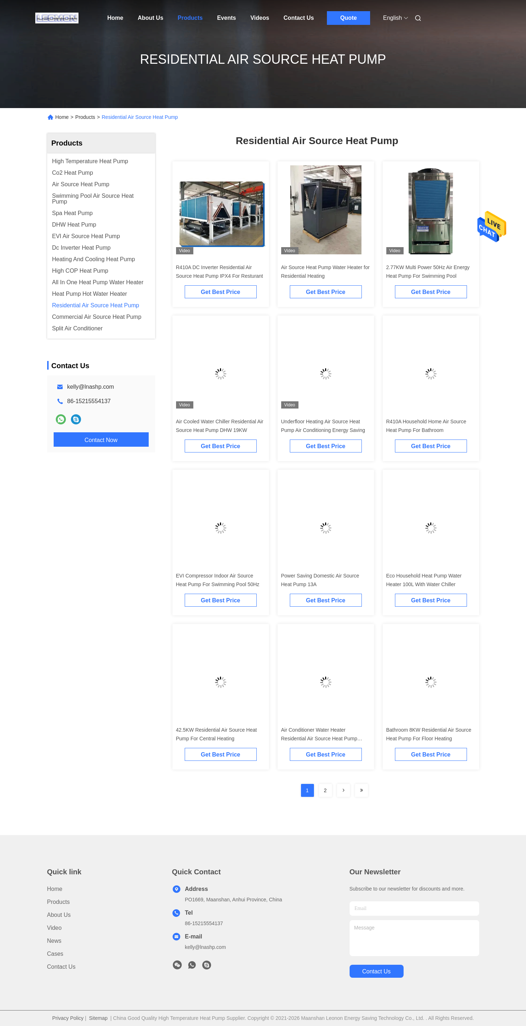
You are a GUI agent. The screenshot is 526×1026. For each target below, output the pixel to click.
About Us (150, 18)
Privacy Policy (68, 1018)
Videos (259, 18)
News (54, 941)
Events (226, 18)
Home (115, 18)
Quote (348, 18)
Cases (55, 954)
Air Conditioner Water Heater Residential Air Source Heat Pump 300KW (319, 738)
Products (190, 18)
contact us (376, 971)
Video (54, 928)
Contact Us (299, 18)
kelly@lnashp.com (90, 387)
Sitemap (98, 1018)
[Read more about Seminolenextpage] (343, 790)
